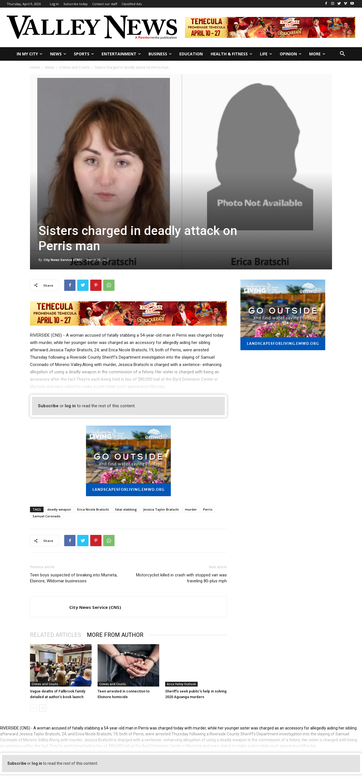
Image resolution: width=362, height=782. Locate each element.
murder (191, 509)
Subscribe (48, 405)
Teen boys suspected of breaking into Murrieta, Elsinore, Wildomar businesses (73, 577)
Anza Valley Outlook (181, 684)
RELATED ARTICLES (55, 634)
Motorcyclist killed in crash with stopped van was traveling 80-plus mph (181, 577)
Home (35, 67)
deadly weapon (59, 509)
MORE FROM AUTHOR (115, 634)
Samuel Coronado (47, 516)
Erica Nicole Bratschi (93, 509)
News (49, 67)
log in (70, 405)
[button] (342, 54)
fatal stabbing (126, 509)
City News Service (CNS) (63, 260)
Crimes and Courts (74, 67)
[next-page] (42, 708)
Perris (207, 509)
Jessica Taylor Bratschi (161, 509)
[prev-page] (33, 708)
